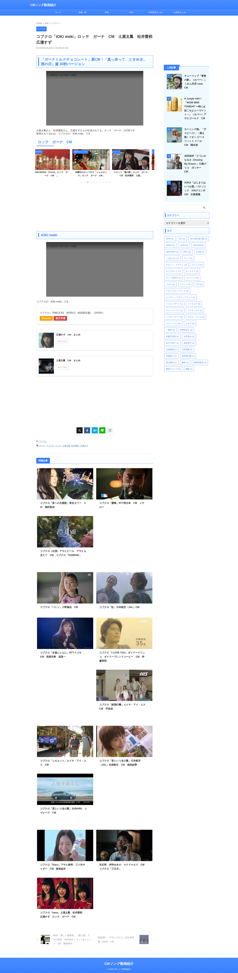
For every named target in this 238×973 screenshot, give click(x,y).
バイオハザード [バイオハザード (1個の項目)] (174, 300)
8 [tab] (103, 182)
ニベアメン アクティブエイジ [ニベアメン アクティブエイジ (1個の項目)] (180, 293)
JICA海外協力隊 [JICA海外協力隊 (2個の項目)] (198, 235)
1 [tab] (81, 182)
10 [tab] (109, 182)
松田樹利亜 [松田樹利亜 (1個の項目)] (188, 352)
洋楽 (131, 12)
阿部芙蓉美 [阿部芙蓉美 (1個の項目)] (200, 358)
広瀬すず (84, 445)
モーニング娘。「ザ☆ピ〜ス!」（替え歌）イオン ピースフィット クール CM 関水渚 (195, 137)
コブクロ (43, 441)
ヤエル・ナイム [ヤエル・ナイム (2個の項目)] (196, 313)
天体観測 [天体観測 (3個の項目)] (171, 345)
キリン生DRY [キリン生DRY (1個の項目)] (173, 274)
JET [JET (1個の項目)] (182, 235)
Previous (39, 163)
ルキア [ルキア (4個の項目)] (190, 319)
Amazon (47, 318)
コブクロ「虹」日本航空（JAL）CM (119, 606)
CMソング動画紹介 (43, 5)
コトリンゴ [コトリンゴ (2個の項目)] (192, 274)
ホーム (58, 12)
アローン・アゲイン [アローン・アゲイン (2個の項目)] (176, 261)
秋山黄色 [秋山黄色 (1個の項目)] (171, 358)
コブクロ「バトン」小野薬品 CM (59, 606)
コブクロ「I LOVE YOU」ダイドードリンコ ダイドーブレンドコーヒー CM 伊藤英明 (122, 656)
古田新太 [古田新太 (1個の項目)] (189, 332)
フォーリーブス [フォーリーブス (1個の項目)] (174, 306)
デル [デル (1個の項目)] (198, 280)
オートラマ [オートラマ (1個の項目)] (192, 267)
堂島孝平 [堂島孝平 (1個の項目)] (189, 339)
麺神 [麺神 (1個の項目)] (189, 365)
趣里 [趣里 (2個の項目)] (185, 358)
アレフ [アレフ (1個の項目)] (188, 254)
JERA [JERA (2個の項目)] (170, 235)
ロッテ (58, 445)
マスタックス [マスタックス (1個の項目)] (195, 306)
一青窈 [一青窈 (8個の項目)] (170, 326)
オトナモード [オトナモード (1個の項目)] (173, 267)
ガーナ (42, 445)
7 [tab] (100, 182)
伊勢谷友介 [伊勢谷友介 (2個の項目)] (186, 326)
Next (150, 163)
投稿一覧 (83, 12)
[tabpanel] (55, 164)
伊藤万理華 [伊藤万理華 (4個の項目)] (172, 332)
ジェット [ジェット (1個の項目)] (185, 280)
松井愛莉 (75, 445)
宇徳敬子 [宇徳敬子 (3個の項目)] (171, 352)
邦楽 (107, 12)
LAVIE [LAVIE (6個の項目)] (184, 241)
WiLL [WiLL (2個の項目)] (187, 248)
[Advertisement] (94, 207)
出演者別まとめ (155, 12)
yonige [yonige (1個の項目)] (200, 248)
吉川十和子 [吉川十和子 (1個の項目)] (172, 339)
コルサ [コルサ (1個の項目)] (170, 280)
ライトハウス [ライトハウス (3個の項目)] (173, 319)
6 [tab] (97, 182)
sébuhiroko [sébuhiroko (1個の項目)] (172, 248)
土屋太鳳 (66, 445)
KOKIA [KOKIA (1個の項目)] (170, 241)
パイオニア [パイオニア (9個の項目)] (194, 300)
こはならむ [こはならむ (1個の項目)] (172, 254)
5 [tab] (93, 182)
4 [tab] (90, 182)
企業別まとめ (180, 12)
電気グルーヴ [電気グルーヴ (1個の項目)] (173, 365)
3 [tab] (87, 182)
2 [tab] (84, 182)
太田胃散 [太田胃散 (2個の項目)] (187, 345)
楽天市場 (63, 318)
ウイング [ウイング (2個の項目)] (197, 261)
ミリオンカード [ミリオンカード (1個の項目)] (174, 313)
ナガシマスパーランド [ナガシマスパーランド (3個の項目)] (177, 287)
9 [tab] (106, 182)
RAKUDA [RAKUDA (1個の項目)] (198, 241)
